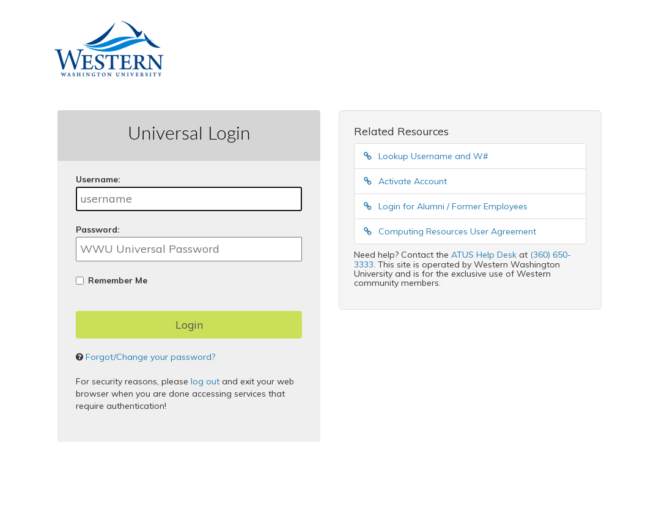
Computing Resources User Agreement (450, 231)
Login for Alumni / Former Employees (446, 206)
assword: (98, 229)
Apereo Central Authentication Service (251, 497)
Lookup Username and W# (426, 156)
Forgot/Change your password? (150, 356)
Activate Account (405, 181)
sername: (98, 179)
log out (205, 381)
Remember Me (117, 280)
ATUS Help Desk (484, 254)
